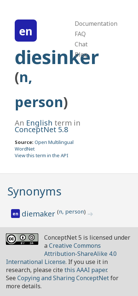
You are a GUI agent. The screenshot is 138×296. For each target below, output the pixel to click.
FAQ (80, 34)
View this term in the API (41, 155)
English (39, 123)
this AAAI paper (85, 270)
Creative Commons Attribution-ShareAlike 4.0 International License (61, 254)
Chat (81, 44)
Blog (81, 54)
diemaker (39, 214)
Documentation (96, 24)
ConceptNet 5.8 (41, 129)
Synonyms (34, 191)
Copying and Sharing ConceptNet (63, 278)
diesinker (57, 57)
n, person (71, 211)
